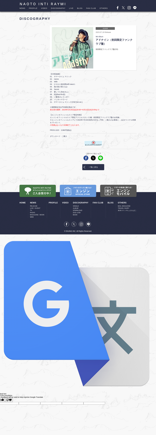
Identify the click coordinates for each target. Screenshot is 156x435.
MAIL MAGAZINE (124, 206)
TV (31, 210)
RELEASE (33, 206)
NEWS (22, 8)
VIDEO (44, 8)
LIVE (71, 8)
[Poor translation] (9, 400)
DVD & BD (77, 212)
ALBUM (75, 208)
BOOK (75, 215)
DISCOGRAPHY (58, 8)
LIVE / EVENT (35, 208)
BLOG (80, 8)
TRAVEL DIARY (123, 208)
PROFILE (33, 8)
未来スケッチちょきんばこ (127, 210)
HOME (23, 203)
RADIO (32, 212)
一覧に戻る (93, 167)
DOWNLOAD (77, 210)
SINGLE (76, 206)
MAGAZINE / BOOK (37, 215)
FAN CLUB (91, 8)
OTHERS (104, 8)
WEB (32, 217)
